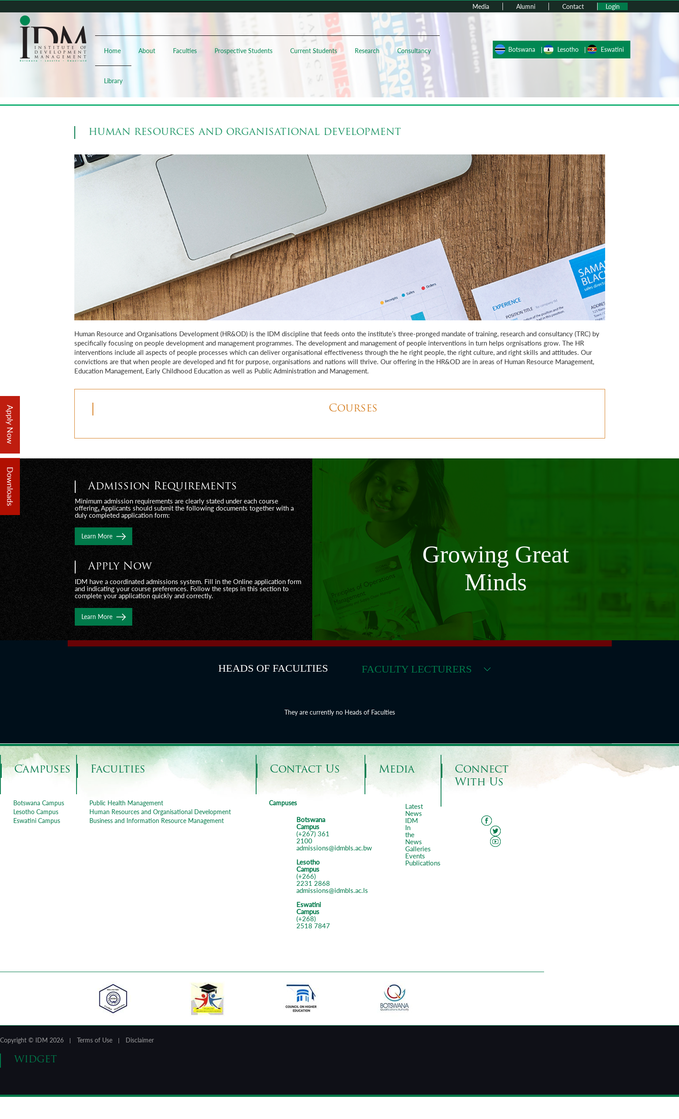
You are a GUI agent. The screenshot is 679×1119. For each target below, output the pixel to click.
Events (415, 856)
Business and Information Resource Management (156, 820)
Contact (573, 6)
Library (113, 81)
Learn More (96, 536)
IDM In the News (413, 831)
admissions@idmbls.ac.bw (334, 848)
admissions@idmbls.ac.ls (332, 890)
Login (613, 6)
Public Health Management (126, 803)
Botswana (521, 49)
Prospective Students (243, 50)
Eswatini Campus (36, 820)
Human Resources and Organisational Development (160, 811)
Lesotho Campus (35, 811)
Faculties (185, 50)
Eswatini (612, 49)
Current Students (313, 50)
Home (112, 50)
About (146, 50)
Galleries (418, 849)
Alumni (525, 6)
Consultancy (414, 50)
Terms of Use (94, 1040)
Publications (423, 863)
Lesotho (568, 49)
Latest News (414, 809)
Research (367, 50)
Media (480, 6)
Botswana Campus (38, 803)
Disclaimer (140, 1040)
